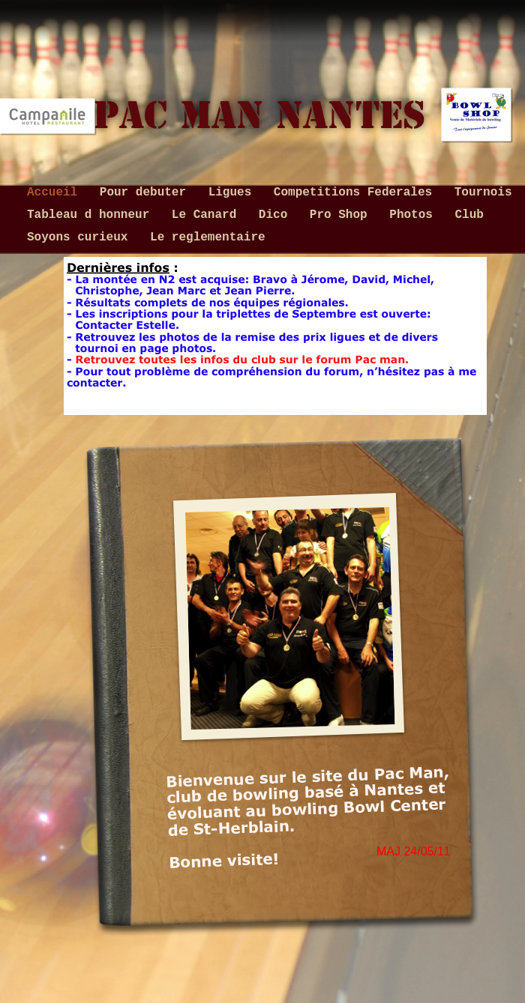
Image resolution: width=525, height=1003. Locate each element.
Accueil (56, 192)
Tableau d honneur (92, 215)
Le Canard (208, 215)
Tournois (483, 192)
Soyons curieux (81, 237)
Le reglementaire (208, 237)
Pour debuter (147, 192)
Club (469, 215)
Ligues (233, 192)
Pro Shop (342, 215)
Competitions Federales (357, 192)
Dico (277, 215)
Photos (414, 215)
